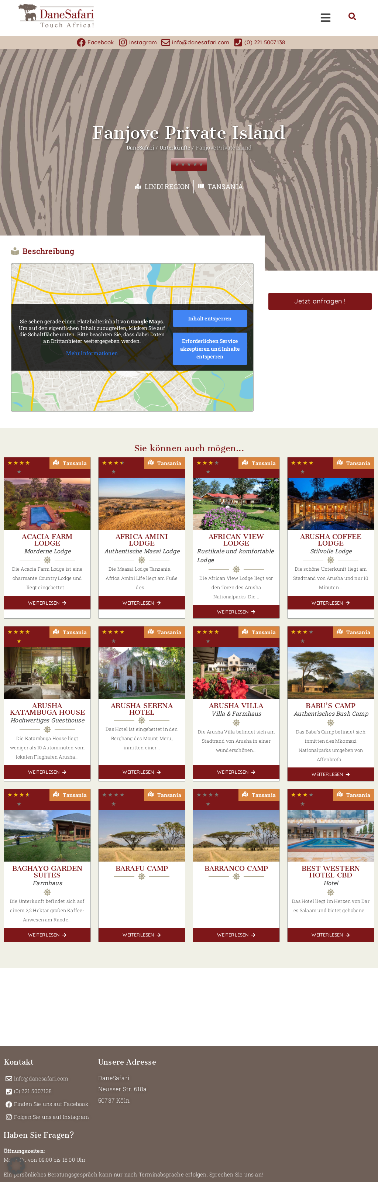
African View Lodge (236, 539)
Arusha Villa (236, 705)
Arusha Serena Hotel (142, 709)
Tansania (225, 186)
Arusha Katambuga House (47, 709)
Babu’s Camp (330, 705)
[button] (16, 1166)
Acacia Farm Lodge (47, 539)
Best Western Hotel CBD (331, 871)
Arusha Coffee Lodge (331, 539)
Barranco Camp (236, 868)
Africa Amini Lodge (142, 539)
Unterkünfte (174, 147)
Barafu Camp (142, 868)
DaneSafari (140, 147)
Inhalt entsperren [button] (209, 318)
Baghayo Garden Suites (47, 871)
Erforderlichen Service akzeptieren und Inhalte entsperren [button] (210, 348)
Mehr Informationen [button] (92, 353)
